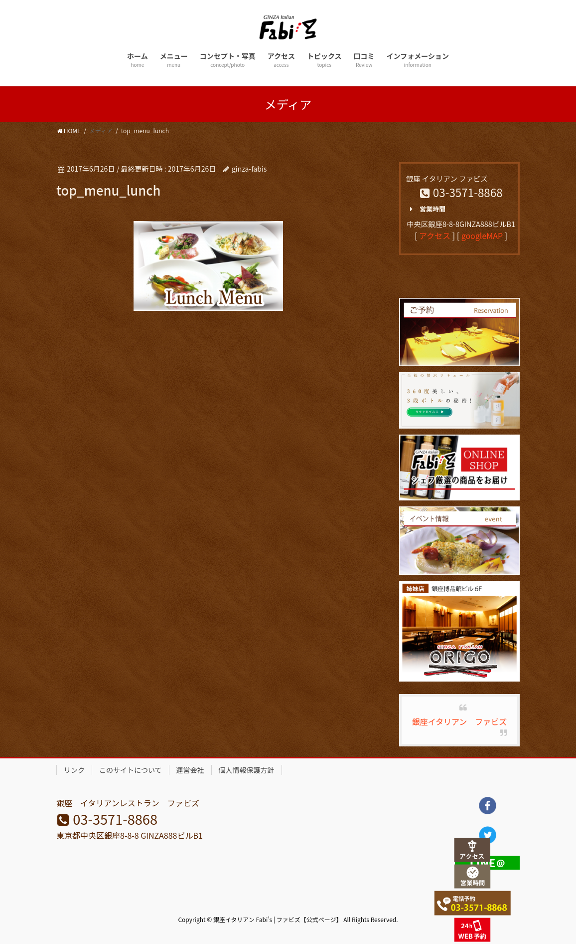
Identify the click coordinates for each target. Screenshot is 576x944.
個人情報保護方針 (247, 770)
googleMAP (482, 235)
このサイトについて (130, 770)
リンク (74, 770)
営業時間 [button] (425, 209)
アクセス (434, 235)
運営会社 (190, 770)
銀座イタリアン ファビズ (459, 721)
